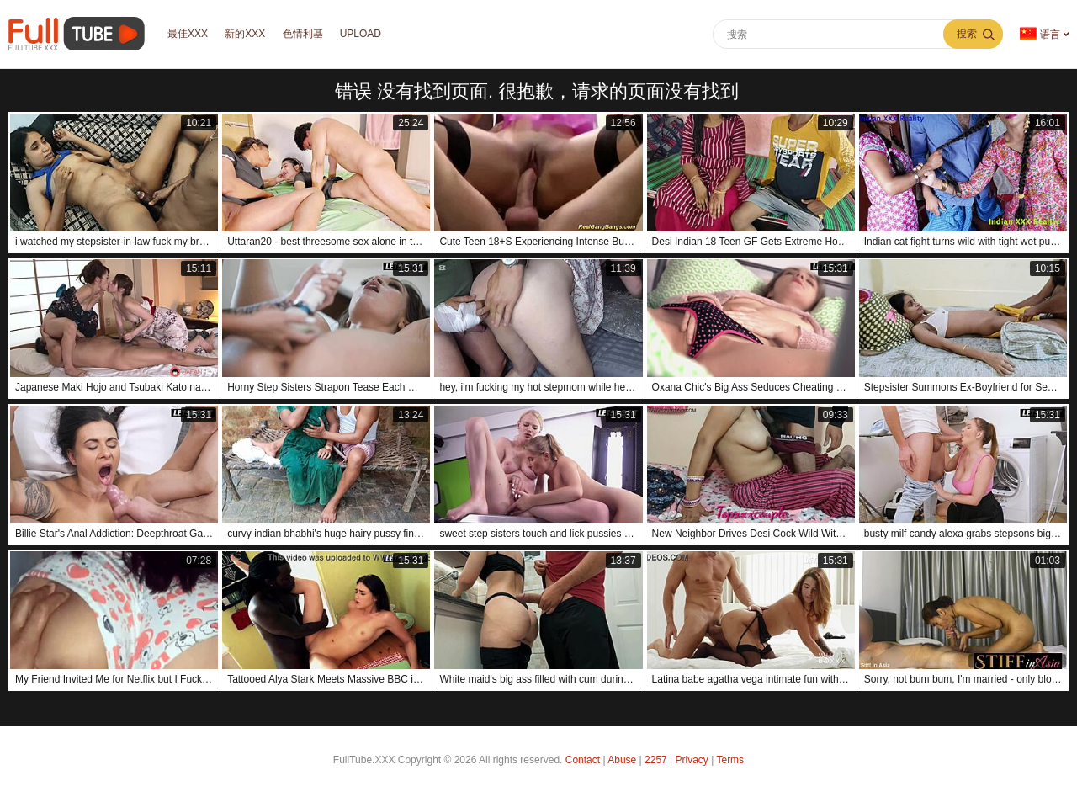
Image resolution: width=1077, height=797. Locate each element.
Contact (582, 760)
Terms (730, 760)
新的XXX (247, 34)
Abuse (621, 760)
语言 (1040, 34)
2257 (656, 760)
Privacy (692, 760)
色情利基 (306, 34)
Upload (365, 34)
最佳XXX (188, 34)
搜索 (967, 34)
